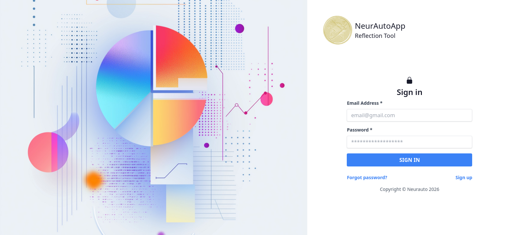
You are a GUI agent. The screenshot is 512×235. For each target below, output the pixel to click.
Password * (359, 130)
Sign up (464, 177)
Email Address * (364, 103)
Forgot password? (367, 177)
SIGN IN (409, 160)
